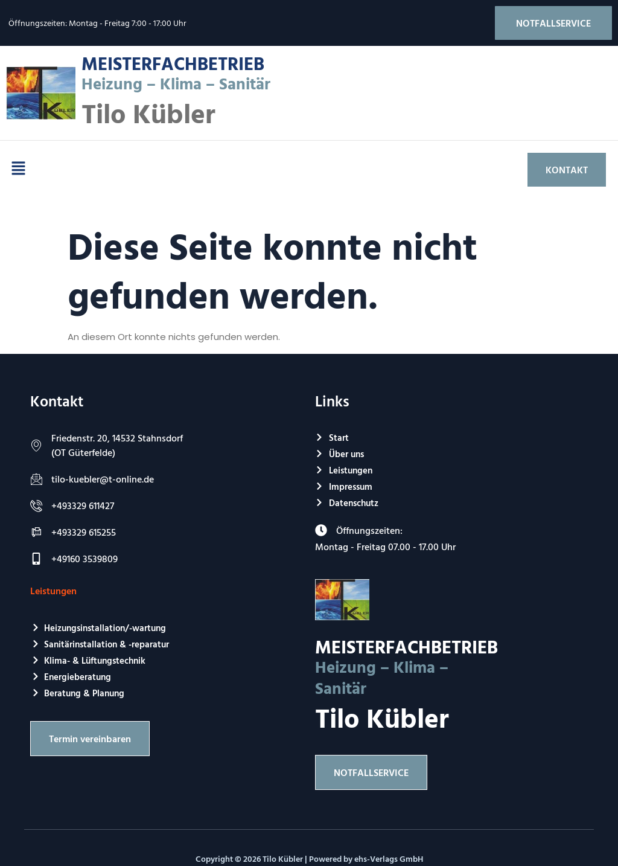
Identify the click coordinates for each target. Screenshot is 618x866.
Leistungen (53, 590)
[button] (18, 169)
